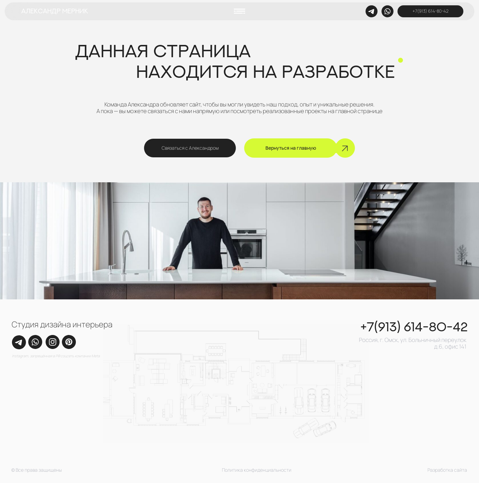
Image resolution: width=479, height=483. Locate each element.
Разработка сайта (447, 470)
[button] (239, 11)
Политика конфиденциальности (256, 470)
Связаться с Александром (190, 148)
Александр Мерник (54, 11)
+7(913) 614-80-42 (430, 11)
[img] (388, 11)
